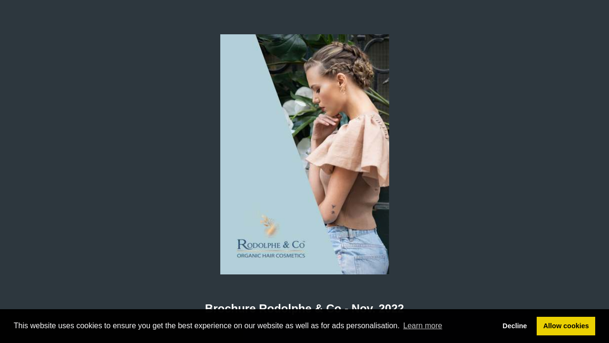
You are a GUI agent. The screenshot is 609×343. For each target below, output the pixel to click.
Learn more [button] (422, 326)
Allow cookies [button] (566, 326)
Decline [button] (514, 326)
